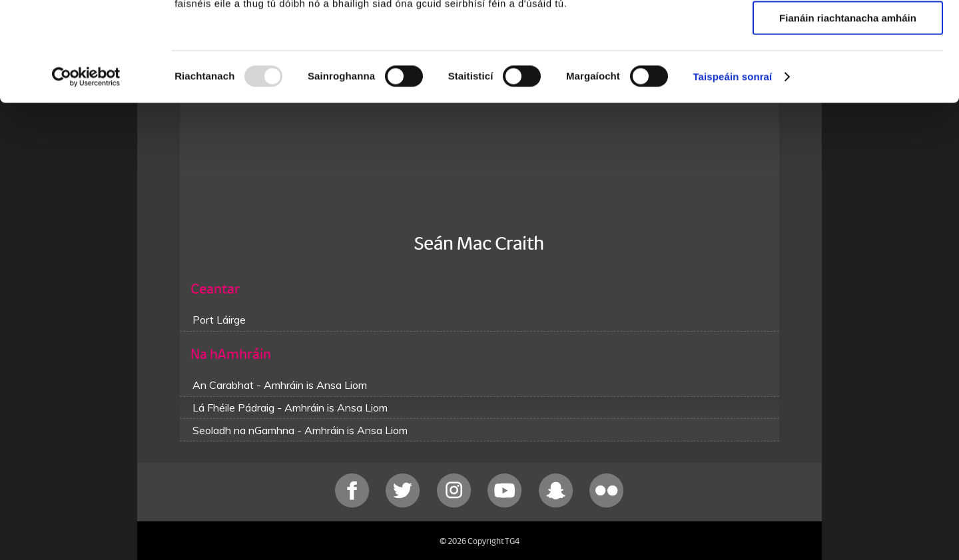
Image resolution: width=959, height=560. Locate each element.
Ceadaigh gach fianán (847, 33)
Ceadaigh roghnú (847, 72)
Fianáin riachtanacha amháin (847, 111)
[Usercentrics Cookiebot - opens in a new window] (86, 170)
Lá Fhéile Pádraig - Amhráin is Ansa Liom (290, 407)
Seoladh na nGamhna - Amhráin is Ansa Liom (300, 430)
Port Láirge (219, 319)
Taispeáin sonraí (732, 169)
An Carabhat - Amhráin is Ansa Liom (279, 385)
